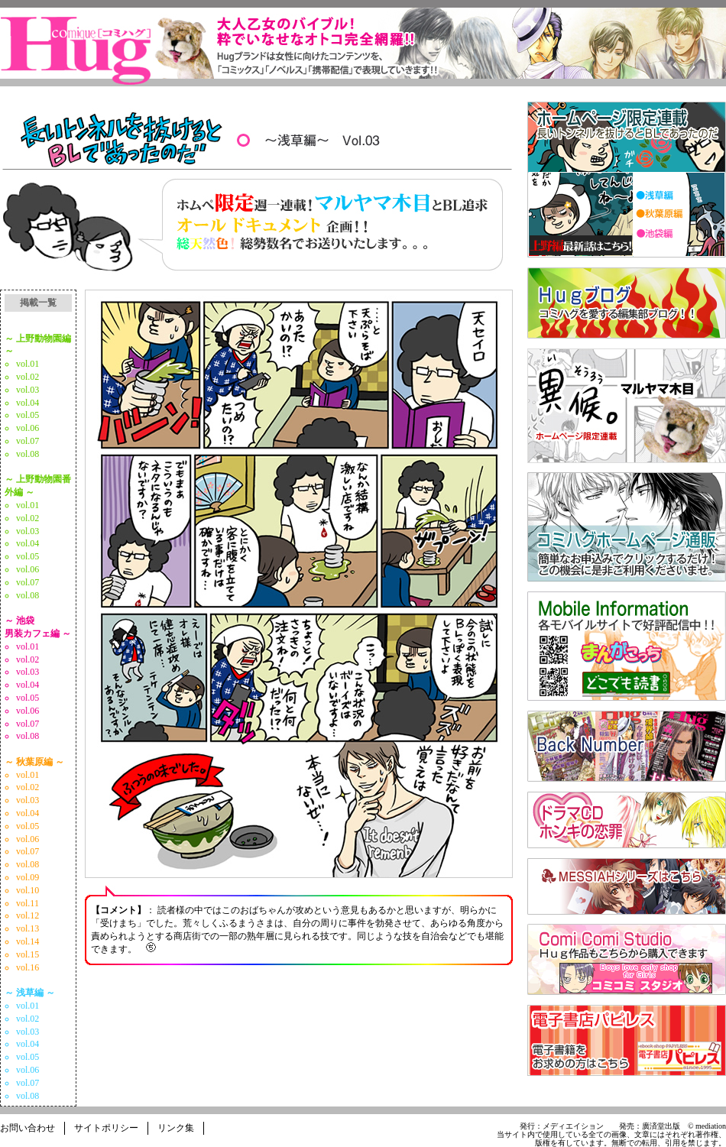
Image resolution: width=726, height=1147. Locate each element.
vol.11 (27, 903)
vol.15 (27, 954)
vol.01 (27, 363)
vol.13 (27, 928)
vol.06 (27, 428)
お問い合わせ (27, 1128)
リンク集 (175, 1128)
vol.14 (27, 941)
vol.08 (27, 454)
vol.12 (27, 915)
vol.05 (27, 415)
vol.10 (27, 890)
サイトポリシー (106, 1128)
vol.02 (27, 376)
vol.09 (27, 877)
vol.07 (27, 441)
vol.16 (27, 967)
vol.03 (27, 389)
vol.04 (27, 402)
